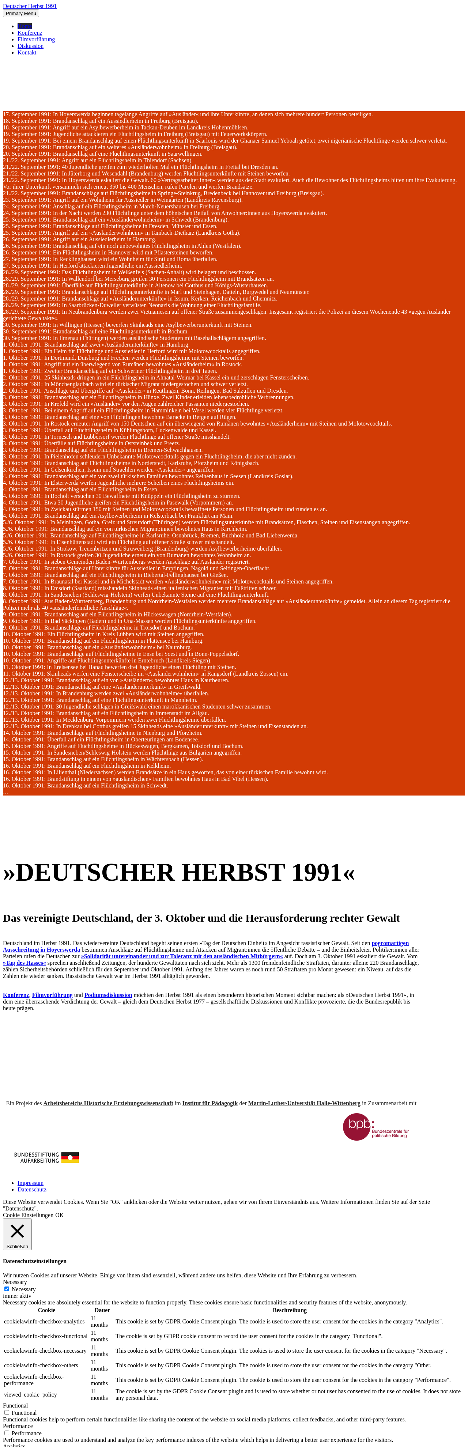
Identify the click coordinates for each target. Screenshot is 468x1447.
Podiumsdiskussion (108, 995)
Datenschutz (32, 1189)
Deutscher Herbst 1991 (30, 6)
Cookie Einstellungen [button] (28, 1215)
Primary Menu (21, 13)
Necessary (24, 1289)
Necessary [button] (15, 1282)
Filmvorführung (36, 39)
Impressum (31, 1183)
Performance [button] (18, 1426)
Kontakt (27, 52)
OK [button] (59, 1215)
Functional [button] (15, 1405)
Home (25, 26)
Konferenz (30, 33)
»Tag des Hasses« (24, 963)
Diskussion (31, 46)
